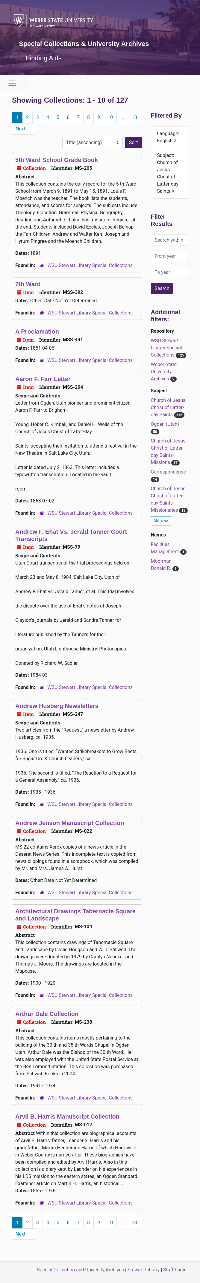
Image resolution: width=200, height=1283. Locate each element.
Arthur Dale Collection (46, 1014)
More (161, 520)
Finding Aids (44, 58)
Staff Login (175, 1270)
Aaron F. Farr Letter (42, 379)
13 (134, 117)
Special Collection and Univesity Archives (80, 1270)
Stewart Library (144, 1270)
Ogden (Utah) (165, 424)
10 (110, 117)
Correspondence (168, 472)
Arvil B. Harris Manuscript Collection (67, 1116)
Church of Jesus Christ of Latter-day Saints (168, 407)
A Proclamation (37, 331)
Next (23, 129)
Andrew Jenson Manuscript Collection (69, 823)
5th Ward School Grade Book (56, 160)
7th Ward (28, 284)
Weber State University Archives (164, 372)
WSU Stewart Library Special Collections (90, 265)
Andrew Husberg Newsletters (57, 706)
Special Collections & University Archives (84, 43)
